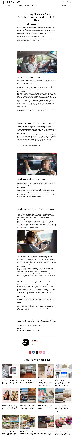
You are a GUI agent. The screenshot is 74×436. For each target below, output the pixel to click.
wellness (27, 5)
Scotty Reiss (33, 24)
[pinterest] (19, 71)
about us (34, 5)
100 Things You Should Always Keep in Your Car (28, 330)
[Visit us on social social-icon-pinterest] (63, 2)
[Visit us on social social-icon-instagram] (67, 2)
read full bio (33, 344)
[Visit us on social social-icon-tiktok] (61, 2)
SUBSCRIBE (64, 5)
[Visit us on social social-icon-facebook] (65, 2)
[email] (44, 352)
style (9, 5)
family (20, 5)
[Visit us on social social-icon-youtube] (70, 2)
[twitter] (37, 352)
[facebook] (33, 352)
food (14, 5)
